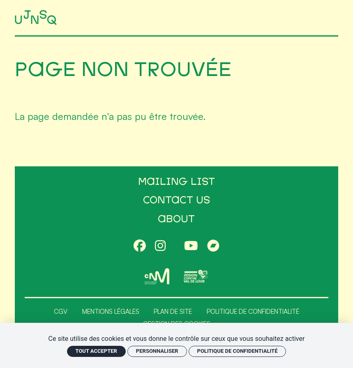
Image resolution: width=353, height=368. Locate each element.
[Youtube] (191, 246)
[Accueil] (36, 17)
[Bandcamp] (213, 246)
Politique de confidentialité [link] (237, 351)
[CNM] (157, 276)
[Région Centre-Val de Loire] (196, 276)
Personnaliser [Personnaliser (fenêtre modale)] (157, 351)
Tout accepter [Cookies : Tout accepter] (96, 351)
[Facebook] (140, 246)
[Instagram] (160, 246)
